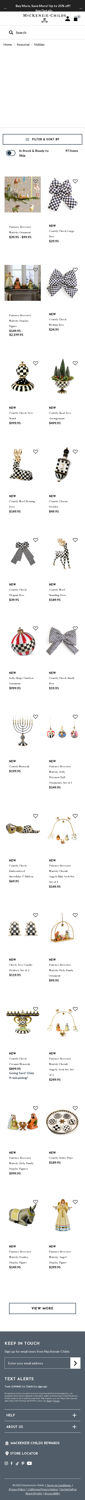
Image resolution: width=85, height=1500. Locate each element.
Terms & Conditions (58, 1485)
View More (43, 1308)
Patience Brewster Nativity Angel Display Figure (60, 1257)
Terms (49, 1401)
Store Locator (24, 1453)
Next (80, 8)
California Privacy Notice (43, 1489)
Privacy (56, 1401)
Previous (5, 8)
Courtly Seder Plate (61, 1158)
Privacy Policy (17, 1489)
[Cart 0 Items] (78, 18)
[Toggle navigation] (6, 18)
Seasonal (23, 44)
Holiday (39, 44)
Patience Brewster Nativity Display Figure (20, 320)
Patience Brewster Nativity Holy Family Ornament (61, 970)
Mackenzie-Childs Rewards (35, 1443)
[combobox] (39, 32)
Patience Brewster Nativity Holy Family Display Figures (21, 1163)
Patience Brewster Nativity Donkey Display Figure (20, 1257)
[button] (67, 18)
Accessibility (52, 1493)
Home (8, 44)
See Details (44, 10)
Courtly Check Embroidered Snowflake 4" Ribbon (21, 871)
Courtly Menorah (19, 766)
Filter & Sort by (45, 139)
